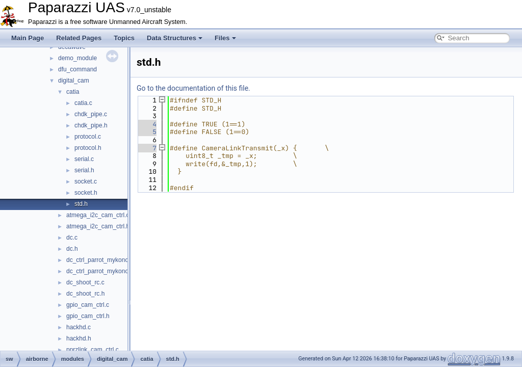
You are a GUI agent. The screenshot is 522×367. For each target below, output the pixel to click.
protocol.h (87, 147)
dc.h (72, 248)
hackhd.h (78, 338)
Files (225, 38)
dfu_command (77, 69)
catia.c (83, 103)
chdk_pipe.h (91, 125)
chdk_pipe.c (90, 114)
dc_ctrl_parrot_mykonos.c (101, 260)
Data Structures (174, 38)
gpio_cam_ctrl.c (87, 304)
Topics (124, 38)
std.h (81, 203)
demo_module (77, 58)
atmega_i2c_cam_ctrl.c (97, 215)
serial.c (84, 159)
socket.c (85, 181)
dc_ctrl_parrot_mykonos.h (101, 271)
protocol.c (87, 136)
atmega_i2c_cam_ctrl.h (97, 226)
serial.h (84, 170)
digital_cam (73, 80)
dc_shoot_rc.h (85, 293)
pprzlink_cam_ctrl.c (92, 349)
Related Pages (78, 38)
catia (72, 91)
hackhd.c (78, 327)
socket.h (85, 192)
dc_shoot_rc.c (85, 282)
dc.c (71, 237)
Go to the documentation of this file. (193, 88)
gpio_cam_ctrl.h (88, 316)
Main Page (27, 38)
